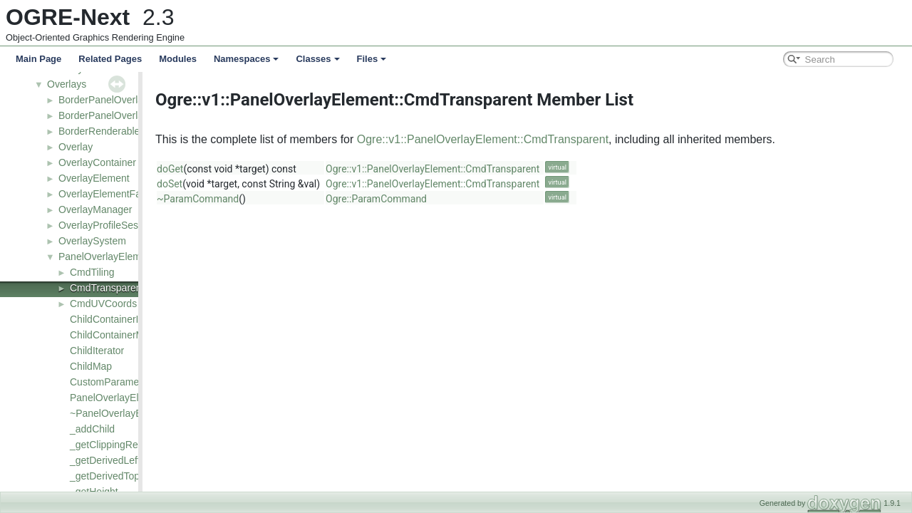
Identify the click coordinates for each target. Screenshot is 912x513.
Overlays (66, 84)
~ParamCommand (279, 198)
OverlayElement (94, 178)
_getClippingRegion (113, 444)
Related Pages (110, 58)
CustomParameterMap (120, 382)
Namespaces (246, 58)
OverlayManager (95, 209)
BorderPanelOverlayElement (121, 99)
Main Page (38, 58)
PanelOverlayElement (106, 256)
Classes (317, 58)
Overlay (75, 146)
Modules (178, 58)
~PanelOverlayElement (121, 413)
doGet (251, 169)
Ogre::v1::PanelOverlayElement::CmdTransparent (564, 139)
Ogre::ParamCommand (457, 198)
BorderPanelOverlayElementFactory (138, 115)
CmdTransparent (107, 288)
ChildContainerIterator (118, 319)
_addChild (92, 429)
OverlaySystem (92, 241)
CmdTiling (92, 272)
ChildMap (91, 366)
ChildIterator (97, 350)
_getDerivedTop (105, 476)
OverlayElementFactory (110, 194)
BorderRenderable (99, 131)
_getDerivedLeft (105, 460)
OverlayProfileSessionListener (125, 225)
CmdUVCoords (103, 303)
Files (372, 58)
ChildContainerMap (112, 335)
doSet (251, 184)
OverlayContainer (97, 162)
